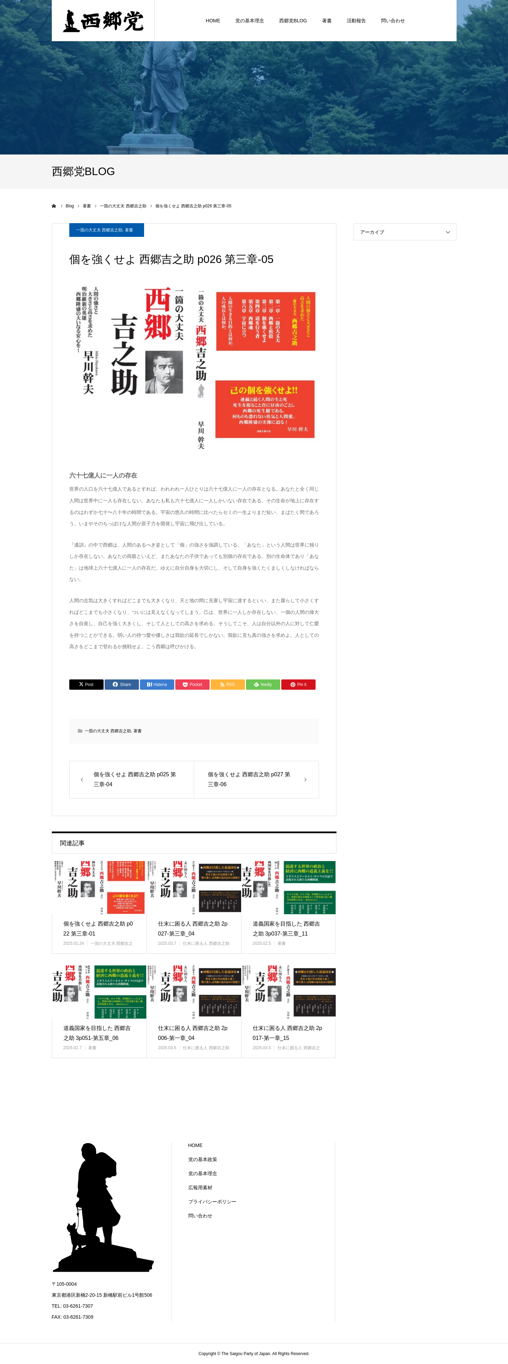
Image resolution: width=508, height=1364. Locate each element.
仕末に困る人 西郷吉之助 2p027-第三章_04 (193, 929)
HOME (195, 1145)
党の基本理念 (202, 1173)
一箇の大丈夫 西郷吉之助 (99, 230)
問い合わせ (200, 1215)
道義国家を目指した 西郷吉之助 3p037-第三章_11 (286, 929)
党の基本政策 (202, 1159)
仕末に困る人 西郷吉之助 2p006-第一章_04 (193, 1033)
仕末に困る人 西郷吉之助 (206, 943)
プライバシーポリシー (212, 1201)
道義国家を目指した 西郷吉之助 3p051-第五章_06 (97, 1033)
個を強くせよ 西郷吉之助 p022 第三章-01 (98, 929)
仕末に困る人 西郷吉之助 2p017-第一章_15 (287, 1033)
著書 (129, 230)
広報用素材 (200, 1187)
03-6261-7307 (78, 1306)
